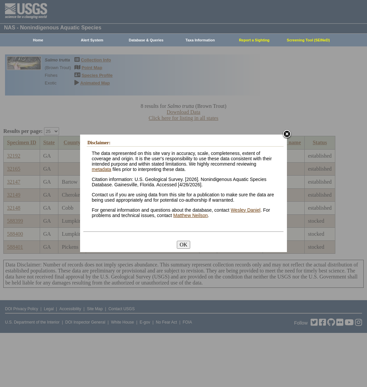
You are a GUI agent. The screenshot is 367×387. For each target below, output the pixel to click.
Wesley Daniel (245, 210)
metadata (101, 169)
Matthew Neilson (190, 215)
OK (183, 244)
